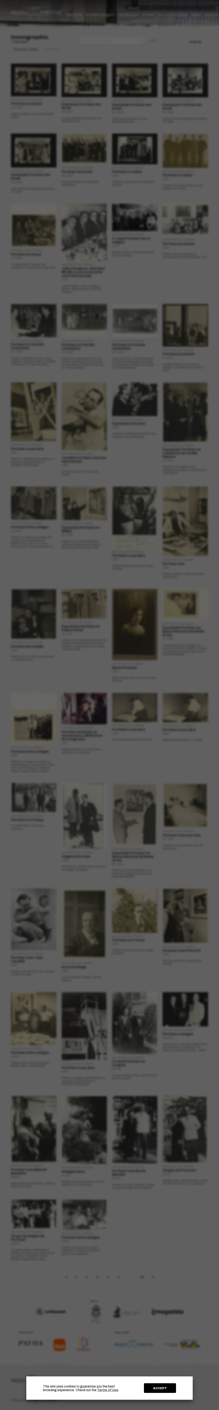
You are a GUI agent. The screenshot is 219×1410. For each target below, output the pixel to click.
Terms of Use (107, 1390)
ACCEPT (160, 1388)
